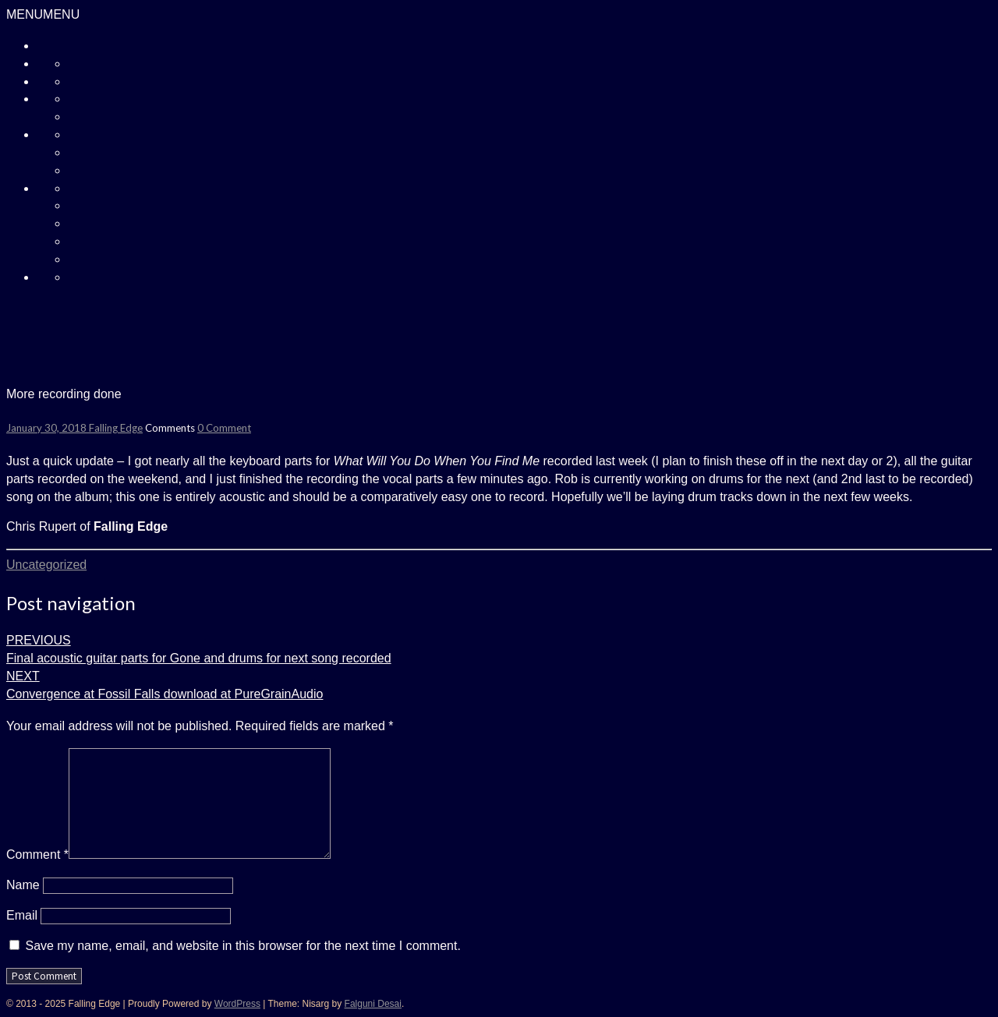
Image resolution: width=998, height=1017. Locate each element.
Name (23, 885)
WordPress (237, 1003)
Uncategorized (46, 564)
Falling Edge (116, 428)
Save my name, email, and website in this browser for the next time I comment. (242, 945)
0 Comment (224, 428)
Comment (37, 854)
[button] (43, 14)
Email (21, 915)
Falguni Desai (373, 1003)
